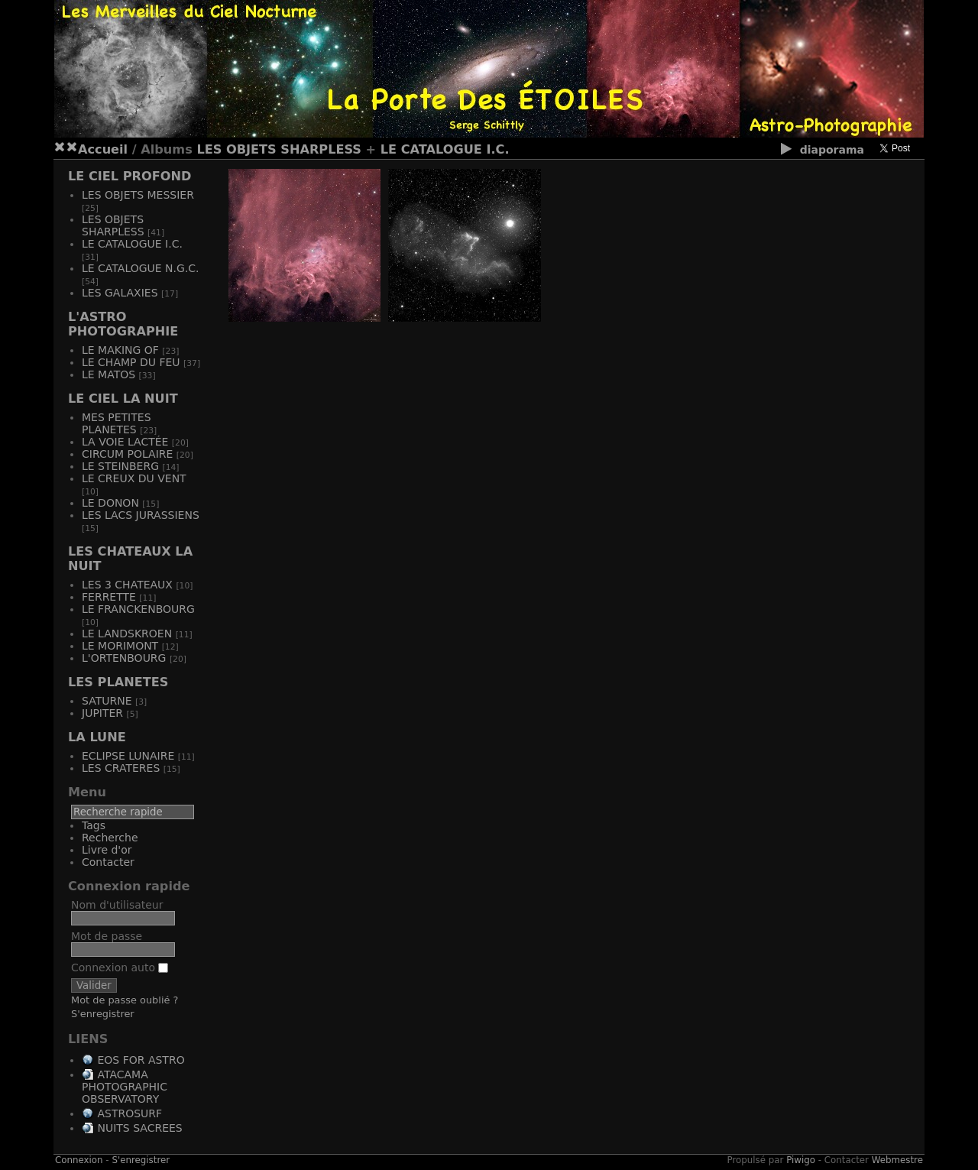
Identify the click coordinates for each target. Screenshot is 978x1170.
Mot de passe (106, 936)
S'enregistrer (102, 1013)
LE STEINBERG (120, 466)
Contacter (108, 862)
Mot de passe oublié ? (124, 1000)
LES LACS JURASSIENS (140, 515)
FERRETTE (109, 597)
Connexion (79, 1160)
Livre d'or (107, 850)
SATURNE (106, 701)
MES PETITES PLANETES (116, 423)
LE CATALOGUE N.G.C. (140, 268)
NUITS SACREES (139, 1128)
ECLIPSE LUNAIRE (128, 756)
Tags (93, 825)
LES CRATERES (121, 768)
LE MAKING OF (120, 350)
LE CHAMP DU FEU (131, 362)
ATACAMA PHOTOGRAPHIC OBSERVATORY (124, 1086)
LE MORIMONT (120, 646)
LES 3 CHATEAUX (127, 585)
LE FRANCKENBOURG (138, 609)
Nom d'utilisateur (117, 905)
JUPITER (102, 713)
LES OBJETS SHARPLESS (278, 149)
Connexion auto (119, 967)
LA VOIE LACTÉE (125, 442)
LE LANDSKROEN (127, 633)
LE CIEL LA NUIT (123, 398)
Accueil (103, 149)
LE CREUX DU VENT (134, 478)
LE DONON (110, 503)
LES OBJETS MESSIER (138, 195)
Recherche (110, 837)
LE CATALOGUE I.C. (445, 149)
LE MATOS (108, 374)
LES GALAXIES (120, 293)
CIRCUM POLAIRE (127, 454)
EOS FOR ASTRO (140, 1060)
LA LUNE (97, 737)
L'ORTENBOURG (124, 658)
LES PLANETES (118, 682)
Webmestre (897, 1160)
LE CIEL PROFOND (129, 176)
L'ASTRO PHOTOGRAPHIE (123, 324)
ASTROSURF (129, 1113)
